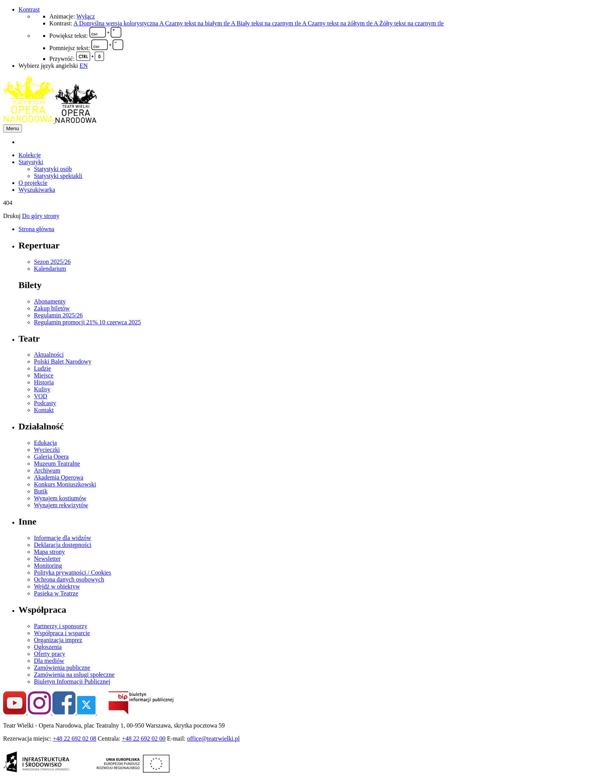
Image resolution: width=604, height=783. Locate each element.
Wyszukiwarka (36, 189)
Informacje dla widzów (62, 538)
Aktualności (49, 354)
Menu (12, 128)
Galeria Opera (51, 456)
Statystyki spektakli (58, 176)
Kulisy (42, 389)
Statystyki (30, 162)
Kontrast (29, 9)
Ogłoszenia (48, 647)
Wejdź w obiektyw (57, 586)
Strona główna (36, 229)
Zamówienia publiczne (62, 667)
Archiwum (47, 470)
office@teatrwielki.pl (213, 738)
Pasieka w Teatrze (56, 593)
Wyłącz (85, 16)
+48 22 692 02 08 (74, 738)
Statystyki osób (53, 169)
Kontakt (44, 410)
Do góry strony (40, 216)
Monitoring (48, 565)
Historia (44, 382)
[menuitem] (309, 142)
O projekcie (32, 182)
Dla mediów (49, 660)
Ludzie (42, 368)
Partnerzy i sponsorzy (60, 626)
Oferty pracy (49, 654)
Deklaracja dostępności (62, 545)
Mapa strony (49, 551)
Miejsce (44, 375)
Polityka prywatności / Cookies (72, 572)
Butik (41, 491)
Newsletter (47, 558)
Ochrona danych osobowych (69, 579)
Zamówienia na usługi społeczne (74, 674)
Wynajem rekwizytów (61, 505)
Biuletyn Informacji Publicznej (72, 681)
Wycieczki (47, 449)
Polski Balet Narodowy (62, 361)
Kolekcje (29, 155)
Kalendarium (50, 268)
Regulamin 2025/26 (58, 315)
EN (84, 65)
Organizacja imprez (58, 640)
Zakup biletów (52, 308)
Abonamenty (50, 301)
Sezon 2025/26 (52, 261)
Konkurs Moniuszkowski (65, 484)
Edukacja (45, 442)
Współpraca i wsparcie (62, 633)
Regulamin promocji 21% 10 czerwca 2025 (87, 322)
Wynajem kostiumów (60, 498)
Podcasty (45, 403)
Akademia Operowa (58, 477)
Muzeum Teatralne (57, 463)
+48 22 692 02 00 (144, 738)
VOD (40, 396)
